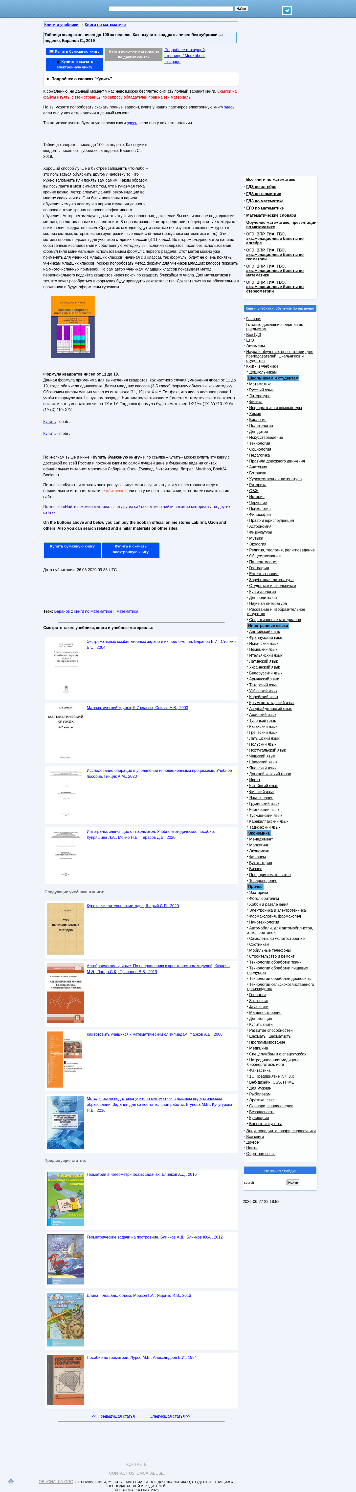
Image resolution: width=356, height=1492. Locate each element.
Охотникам (259, 944)
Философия (260, 514)
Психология (260, 508)
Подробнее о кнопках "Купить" (81, 79)
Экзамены (255, 346)
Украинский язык (264, 667)
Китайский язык (263, 786)
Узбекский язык (263, 691)
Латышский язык (264, 738)
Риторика (258, 485)
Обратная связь (260, 1154)
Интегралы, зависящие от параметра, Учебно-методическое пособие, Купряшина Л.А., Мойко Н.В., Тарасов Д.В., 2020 (151, 834)
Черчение (258, 503)
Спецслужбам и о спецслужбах (277, 1054)
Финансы (257, 857)
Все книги (255, 1137)
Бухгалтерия (260, 863)
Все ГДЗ (253, 335)
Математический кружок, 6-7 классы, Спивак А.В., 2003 (137, 708)
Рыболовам (260, 1094)
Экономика (259, 851)
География (259, 568)
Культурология (262, 591)
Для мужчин (260, 1088)
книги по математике (93, 611)
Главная (253, 319)
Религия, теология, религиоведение (282, 550)
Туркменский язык (265, 815)
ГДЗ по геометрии (263, 194)
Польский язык (262, 744)
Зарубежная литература (271, 580)
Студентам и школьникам (272, 586)
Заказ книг (258, 1001)
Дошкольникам (263, 372)
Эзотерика (258, 892)
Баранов (62, 611)
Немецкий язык (263, 649)
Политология (261, 425)
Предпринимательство (270, 875)
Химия (255, 414)
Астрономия (260, 526)
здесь (229, 107)
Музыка (256, 538)
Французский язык (266, 637)
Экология (257, 544)
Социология (260, 449)
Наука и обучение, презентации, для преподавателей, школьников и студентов (279, 356)
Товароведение (263, 881)
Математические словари (271, 215)
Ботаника (257, 473)
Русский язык (261, 390)
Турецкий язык (262, 720)
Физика (256, 402)
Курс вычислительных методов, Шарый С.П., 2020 (133, 906)
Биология (258, 420)
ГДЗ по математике (265, 201)
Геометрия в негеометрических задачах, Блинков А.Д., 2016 (142, 1174)
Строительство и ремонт (271, 956)
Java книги (258, 1007)
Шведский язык (263, 762)
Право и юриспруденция (271, 520)
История (257, 497)
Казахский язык (263, 726)
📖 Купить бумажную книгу (74, 51)
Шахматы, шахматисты (270, 1036)
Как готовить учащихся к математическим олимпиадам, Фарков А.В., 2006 (154, 1034)
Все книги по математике (270, 179)
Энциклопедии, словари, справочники (281, 1131)
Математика (260, 384)
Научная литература (268, 603)
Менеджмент (261, 839)
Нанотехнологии (264, 922)
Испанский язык (263, 643)
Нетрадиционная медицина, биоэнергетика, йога (274, 1062)
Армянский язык (264, 679)
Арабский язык (262, 715)
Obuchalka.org (56, 1482)
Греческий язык (263, 732)
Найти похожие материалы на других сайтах (134, 54)
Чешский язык (262, 756)
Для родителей (263, 597)
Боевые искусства (265, 1124)
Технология (259, 443)
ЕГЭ (250, 340)
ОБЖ (254, 491)
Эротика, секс (261, 1100)
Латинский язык (263, 661)
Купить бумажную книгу (72, 546)
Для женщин (260, 1018)
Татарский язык (263, 685)
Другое (252, 1142)
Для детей (258, 431)
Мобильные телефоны (270, 950)
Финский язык (261, 792)
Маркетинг (258, 845)
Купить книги (261, 1024)
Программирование (267, 1042)
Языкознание (261, 798)
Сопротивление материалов (275, 620)
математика (127, 611)
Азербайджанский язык (270, 709)
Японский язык (262, 768)
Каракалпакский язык (268, 821)
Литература (259, 396)
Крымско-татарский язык (271, 703)
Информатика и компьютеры (275, 408)
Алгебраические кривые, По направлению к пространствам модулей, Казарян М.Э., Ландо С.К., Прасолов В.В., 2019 (158, 969)
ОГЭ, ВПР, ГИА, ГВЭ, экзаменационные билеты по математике (275, 270)
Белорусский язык (265, 673)
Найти (252, 1148)
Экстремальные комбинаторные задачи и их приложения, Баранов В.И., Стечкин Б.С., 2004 (161, 644)
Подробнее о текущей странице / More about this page (184, 56)
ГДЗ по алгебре (261, 187)
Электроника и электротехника (277, 910)
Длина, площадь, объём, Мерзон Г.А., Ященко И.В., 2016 (139, 1295)
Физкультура (260, 532)
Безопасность (261, 1112)
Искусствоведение (266, 437)
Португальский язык (267, 750)
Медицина (258, 1048)
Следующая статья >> (170, 1416)
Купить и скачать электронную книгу (131, 549)
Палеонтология (263, 562)
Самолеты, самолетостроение (277, 938)
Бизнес (255, 869)
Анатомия (258, 467)
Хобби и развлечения (269, 904)
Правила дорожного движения (277, 461)
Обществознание (265, 556)
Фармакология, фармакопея (275, 916)
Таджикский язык (264, 827)
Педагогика (259, 455)
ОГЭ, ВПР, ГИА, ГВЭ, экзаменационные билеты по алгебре (275, 238)
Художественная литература (275, 479)
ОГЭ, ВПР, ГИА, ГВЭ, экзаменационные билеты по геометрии (275, 254)
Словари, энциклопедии (271, 1106)
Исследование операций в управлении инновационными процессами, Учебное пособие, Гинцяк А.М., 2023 (159, 773)
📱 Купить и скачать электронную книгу (74, 64)
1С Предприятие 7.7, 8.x (271, 1076)
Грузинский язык (264, 803)
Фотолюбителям (264, 898)
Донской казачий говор (270, 774)
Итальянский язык (266, 655)
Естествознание (264, 574)
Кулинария (259, 1118)
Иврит (254, 780)
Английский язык (264, 632)
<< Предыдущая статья (113, 1416)
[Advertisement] (191, 171)
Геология (257, 995)
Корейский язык (263, 697)
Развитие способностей (271, 1030)
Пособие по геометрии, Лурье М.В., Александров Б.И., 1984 (142, 1357)
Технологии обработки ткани (275, 962)
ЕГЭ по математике (265, 208)
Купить (49, 422)
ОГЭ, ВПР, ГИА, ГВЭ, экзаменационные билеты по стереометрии (275, 286)
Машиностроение (265, 1012)
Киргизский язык (264, 809)
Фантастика (259, 1070)
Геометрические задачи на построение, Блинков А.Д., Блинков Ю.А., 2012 (155, 1237)
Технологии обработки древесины (280, 978)
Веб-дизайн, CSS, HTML (271, 1082)
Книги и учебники (262, 366)
